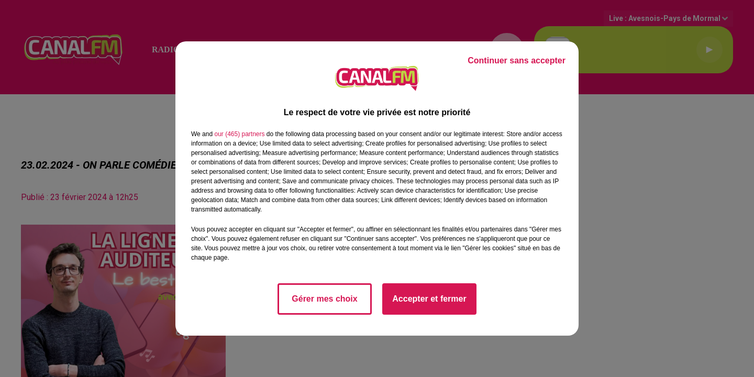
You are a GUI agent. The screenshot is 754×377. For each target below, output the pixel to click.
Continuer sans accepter (517, 60)
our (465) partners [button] (239, 134)
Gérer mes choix (324, 298)
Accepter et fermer (429, 298)
